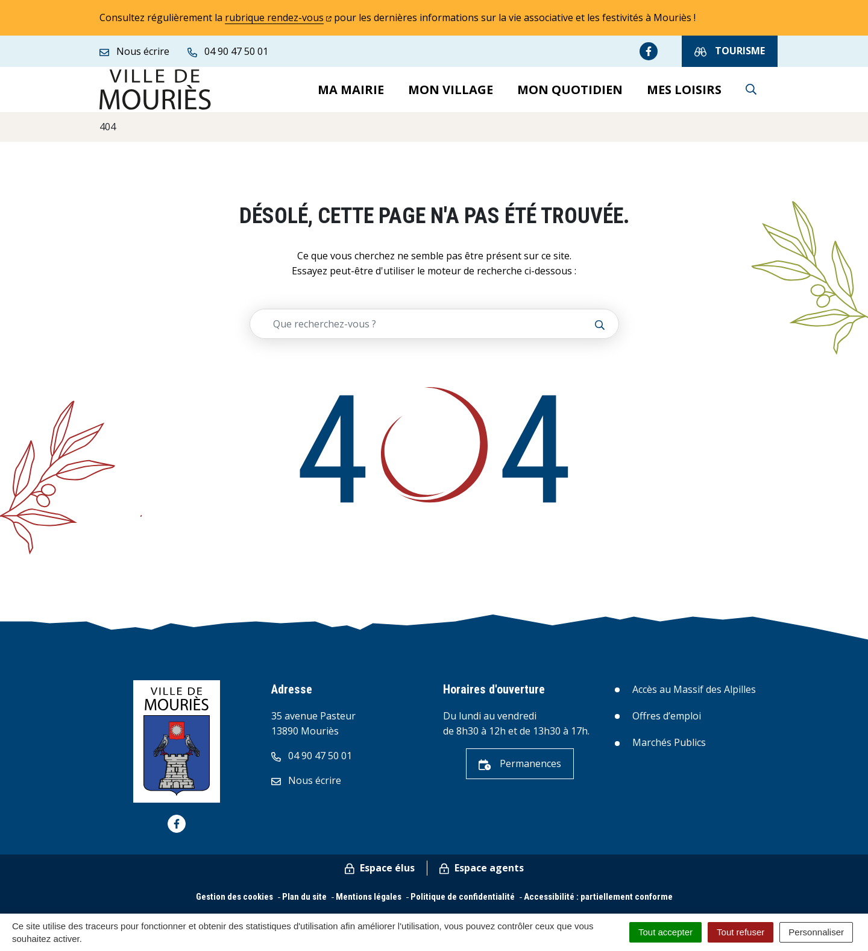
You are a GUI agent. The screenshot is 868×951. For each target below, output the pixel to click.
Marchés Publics (669, 748)
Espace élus (380, 873)
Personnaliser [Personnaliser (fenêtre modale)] (816, 932)
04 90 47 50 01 (311, 761)
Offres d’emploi (666, 721)
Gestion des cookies (234, 902)
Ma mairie (351, 92)
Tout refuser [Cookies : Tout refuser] (740, 932)
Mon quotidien (570, 92)
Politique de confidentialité (462, 902)
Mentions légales (368, 902)
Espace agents (481, 873)
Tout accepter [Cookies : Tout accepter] (665, 932)
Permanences (520, 769)
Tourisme (729, 51)
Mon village (450, 92)
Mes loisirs (684, 92)
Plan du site (304, 902)
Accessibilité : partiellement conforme (598, 902)
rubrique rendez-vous (278, 17)
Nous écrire (306, 786)
